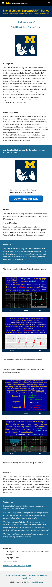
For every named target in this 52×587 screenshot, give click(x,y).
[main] (25, 24)
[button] (2, 3)
